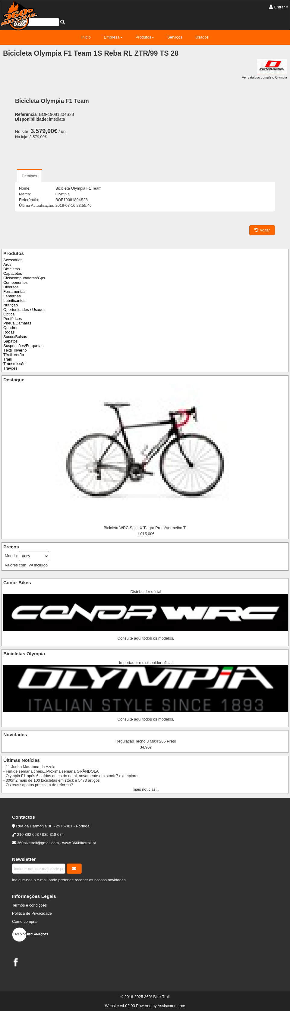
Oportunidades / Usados (24, 309)
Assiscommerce (171, 1005)
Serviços (174, 37)
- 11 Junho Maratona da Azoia (29, 766)
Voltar (262, 230)
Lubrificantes (14, 300)
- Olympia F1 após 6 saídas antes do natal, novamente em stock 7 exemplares (71, 776)
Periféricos (12, 318)
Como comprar (25, 921)
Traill (7, 359)
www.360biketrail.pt (79, 843)
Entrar (279, 7)
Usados (202, 37)
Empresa (111, 37)
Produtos (143, 37)
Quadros (10, 327)
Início (86, 37)
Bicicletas (11, 269)
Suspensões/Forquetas (23, 345)
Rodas (8, 332)
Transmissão (14, 363)
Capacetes (12, 273)
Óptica (8, 314)
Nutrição (10, 305)
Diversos (10, 287)
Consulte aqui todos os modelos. (146, 638)
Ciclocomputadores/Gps (24, 278)
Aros (7, 264)
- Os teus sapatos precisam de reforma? (38, 785)
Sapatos (10, 341)
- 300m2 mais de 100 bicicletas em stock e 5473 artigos (51, 780)
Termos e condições (29, 905)
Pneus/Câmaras (17, 323)
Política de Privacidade (32, 913)
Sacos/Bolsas (15, 336)
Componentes (15, 282)
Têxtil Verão (13, 354)
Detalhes (29, 176)
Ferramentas (14, 291)
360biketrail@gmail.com (38, 843)
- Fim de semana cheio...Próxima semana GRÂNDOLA (51, 771)
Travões (10, 368)
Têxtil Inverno (15, 350)
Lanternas (12, 296)
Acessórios (12, 260)
